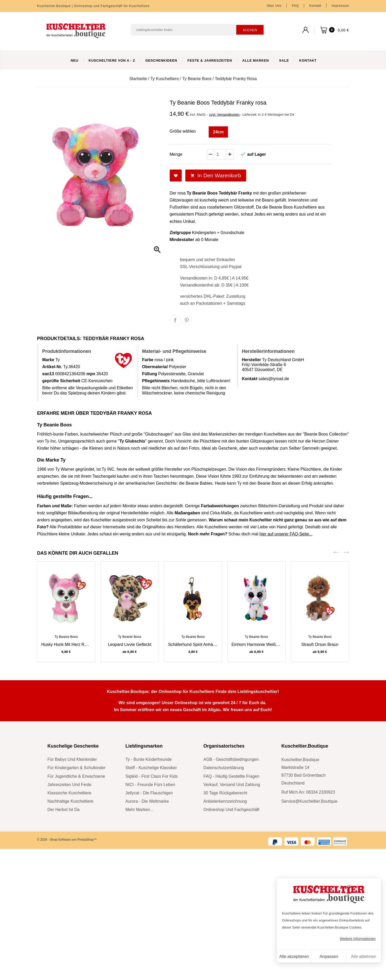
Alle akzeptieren (294, 956)
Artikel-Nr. (52, 367)
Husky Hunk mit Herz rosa (66, 644)
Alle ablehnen (363, 956)
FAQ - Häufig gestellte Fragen (231, 776)
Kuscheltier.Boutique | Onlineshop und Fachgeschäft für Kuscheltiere (93, 6)
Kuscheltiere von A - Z (112, 60)
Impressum (340, 6)
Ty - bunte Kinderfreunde (149, 759)
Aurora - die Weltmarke (147, 801)
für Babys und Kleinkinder (72, 759)
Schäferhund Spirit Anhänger (194, 644)
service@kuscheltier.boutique (309, 801)
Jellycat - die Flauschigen (149, 793)
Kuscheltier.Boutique (305, 746)
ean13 (48, 374)
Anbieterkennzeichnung (225, 801)
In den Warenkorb (216, 175)
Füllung (149, 374)
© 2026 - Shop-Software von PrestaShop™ (67, 839)
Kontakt (315, 6)
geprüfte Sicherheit (61, 381)
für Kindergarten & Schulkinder (77, 768)
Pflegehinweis (156, 381)
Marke (48, 360)
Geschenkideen (161, 60)
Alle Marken (255, 60)
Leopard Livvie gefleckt (129, 644)
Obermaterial (155, 367)
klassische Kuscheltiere (69, 793)
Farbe (148, 360)
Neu (74, 60)
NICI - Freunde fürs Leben (150, 784)
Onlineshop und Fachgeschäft (231, 809)
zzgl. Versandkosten (224, 114)
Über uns (274, 6)
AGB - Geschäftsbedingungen (231, 759)
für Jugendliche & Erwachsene (76, 776)
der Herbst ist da (64, 809)
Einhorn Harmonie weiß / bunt (260, 644)
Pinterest (186, 320)
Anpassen (328, 956)
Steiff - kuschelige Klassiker (151, 768)
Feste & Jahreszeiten (209, 60)
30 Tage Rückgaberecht (225, 793)
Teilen (175, 320)
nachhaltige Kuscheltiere (71, 801)
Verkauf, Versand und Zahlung (232, 784)
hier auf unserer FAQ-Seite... (285, 534)
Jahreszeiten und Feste (69, 784)
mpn (90, 374)
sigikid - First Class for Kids (152, 776)
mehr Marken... (140, 809)
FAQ (295, 6)
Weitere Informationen (358, 939)
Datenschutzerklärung (224, 768)
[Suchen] (198, 30)
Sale (284, 60)
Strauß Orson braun (319, 644)
